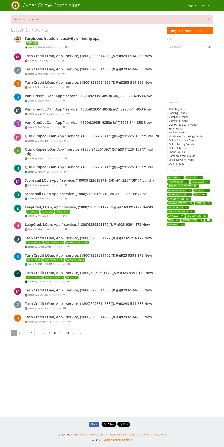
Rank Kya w (43, 171)
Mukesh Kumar (45, 113)
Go (209, 46)
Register (192, 5)
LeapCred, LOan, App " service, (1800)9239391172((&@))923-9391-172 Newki (89, 207)
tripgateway (33, 212)
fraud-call (194, 177)
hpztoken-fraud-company (183, 186)
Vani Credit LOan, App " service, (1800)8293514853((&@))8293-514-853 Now (88, 95)
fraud (174, 220)
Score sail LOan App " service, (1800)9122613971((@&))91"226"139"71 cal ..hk (90, 180)
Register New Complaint (190, 30)
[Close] (209, 19)
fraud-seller (201, 181)
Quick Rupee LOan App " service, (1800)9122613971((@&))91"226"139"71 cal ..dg (89, 151)
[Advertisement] (190, 75)
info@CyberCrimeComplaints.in (89, 434)
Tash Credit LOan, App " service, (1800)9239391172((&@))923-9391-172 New (88, 238)
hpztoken (203, 203)
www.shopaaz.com (75, 260)
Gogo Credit (44, 100)
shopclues (176, 215)
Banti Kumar (44, 198)
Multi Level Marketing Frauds (185, 136)
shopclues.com (192, 220)
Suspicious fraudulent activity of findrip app (62, 38)
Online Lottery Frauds (181, 144)
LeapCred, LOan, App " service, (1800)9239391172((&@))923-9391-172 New (87, 224)
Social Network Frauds (182, 159)
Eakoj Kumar (44, 158)
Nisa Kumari (44, 229)
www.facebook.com (54, 242)
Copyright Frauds (179, 120)
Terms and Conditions (135, 434)
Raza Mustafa (44, 47)
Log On (206, 5)
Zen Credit (43, 215)
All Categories (177, 109)
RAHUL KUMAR (45, 264)
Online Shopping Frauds (183, 140)
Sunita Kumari (45, 246)
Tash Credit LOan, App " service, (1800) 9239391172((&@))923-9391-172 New (89, 272)
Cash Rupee (44, 127)
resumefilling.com (180, 194)
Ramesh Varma (45, 87)
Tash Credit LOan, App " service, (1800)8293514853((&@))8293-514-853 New (88, 55)
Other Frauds (176, 163)
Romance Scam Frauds (182, 156)
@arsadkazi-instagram (77, 242)
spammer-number (179, 198)
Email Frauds (176, 128)
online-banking (34, 242)
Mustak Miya (44, 185)
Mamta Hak (44, 140)
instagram (176, 224)
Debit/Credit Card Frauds (183, 124)
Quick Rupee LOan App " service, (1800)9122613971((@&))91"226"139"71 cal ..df (92, 136)
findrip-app (32, 43)
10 (67, 333)
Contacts (115, 434)
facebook (201, 190)
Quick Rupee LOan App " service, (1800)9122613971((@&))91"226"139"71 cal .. (90, 167)
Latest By (33, 47)
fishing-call (47, 212)
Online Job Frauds (179, 148)
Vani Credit (43, 73)
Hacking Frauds (178, 132)
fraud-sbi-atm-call (180, 190)
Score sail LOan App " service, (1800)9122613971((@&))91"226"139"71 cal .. (87, 193)
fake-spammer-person (181, 211)
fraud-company (178, 181)
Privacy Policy (158, 434)
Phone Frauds (177, 152)
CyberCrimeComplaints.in (117, 440)
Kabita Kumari (45, 281)
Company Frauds (178, 116)
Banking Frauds (178, 113)
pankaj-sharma (63, 212)
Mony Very (43, 60)
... (74, 333)
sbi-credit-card (197, 215)
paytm (200, 194)
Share (94, 424)
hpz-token (176, 177)
